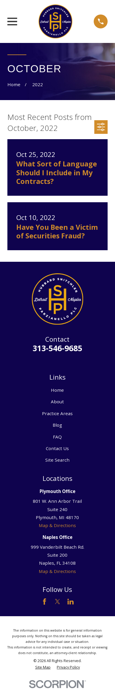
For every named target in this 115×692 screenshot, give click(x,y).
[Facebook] (44, 601)
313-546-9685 (57, 348)
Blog (57, 425)
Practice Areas (57, 413)
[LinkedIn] (70, 601)
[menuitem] (43, 667)
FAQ (57, 437)
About (57, 401)
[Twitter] (57, 601)
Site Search (57, 460)
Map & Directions (57, 525)
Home (57, 390)
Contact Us (57, 448)
